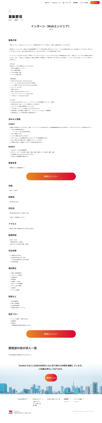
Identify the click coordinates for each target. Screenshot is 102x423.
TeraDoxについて (54, 3)
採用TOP (45, 3)
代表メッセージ (36, 406)
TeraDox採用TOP (22, 404)
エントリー (66, 406)
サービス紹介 (36, 408)
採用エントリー (51, 178)
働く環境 (35, 410)
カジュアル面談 (82, 3)
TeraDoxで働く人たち (52, 404)
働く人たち (64, 3)
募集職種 (73, 3)
